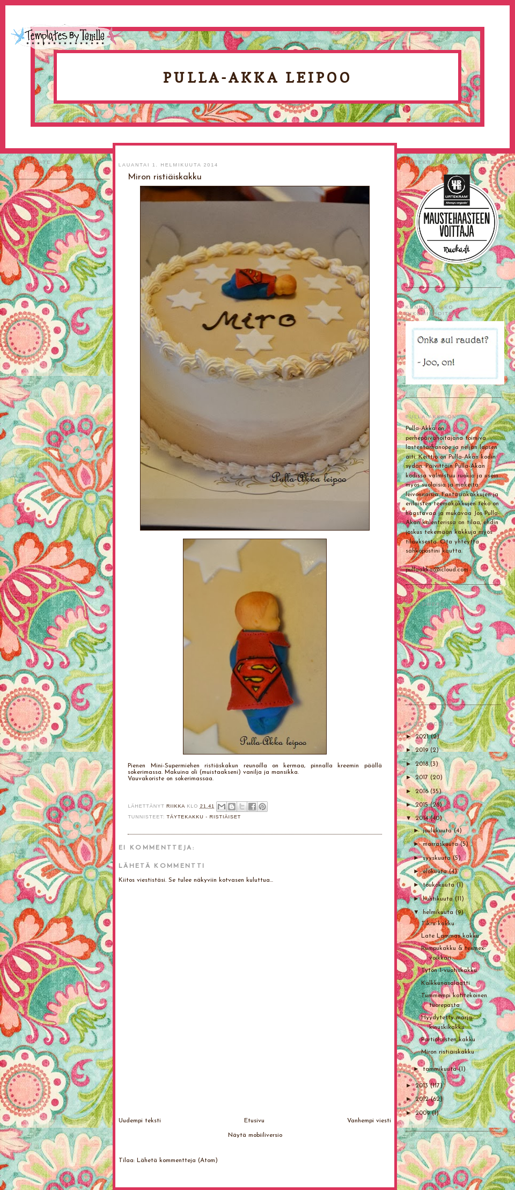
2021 (423, 737)
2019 (422, 750)
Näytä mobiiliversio (255, 1135)
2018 (422, 764)
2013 (422, 1086)
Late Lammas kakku (450, 936)
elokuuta (436, 871)
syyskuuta (438, 858)
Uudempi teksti (140, 1121)
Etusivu (254, 1121)
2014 (422, 818)
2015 (422, 805)
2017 (422, 777)
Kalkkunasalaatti (445, 983)
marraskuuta (441, 844)
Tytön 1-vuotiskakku (449, 970)
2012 (423, 1099)
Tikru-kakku (437, 923)
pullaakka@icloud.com (437, 570)
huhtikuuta (439, 899)
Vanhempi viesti (369, 1121)
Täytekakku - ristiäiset (203, 816)
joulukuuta (438, 831)
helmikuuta (439, 912)
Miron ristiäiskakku (447, 1052)
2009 (423, 1113)
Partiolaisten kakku (448, 1039)
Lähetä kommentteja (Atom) (177, 1160)
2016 (422, 791)
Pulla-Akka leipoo (257, 77)
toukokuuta (440, 885)
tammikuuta (441, 1069)
